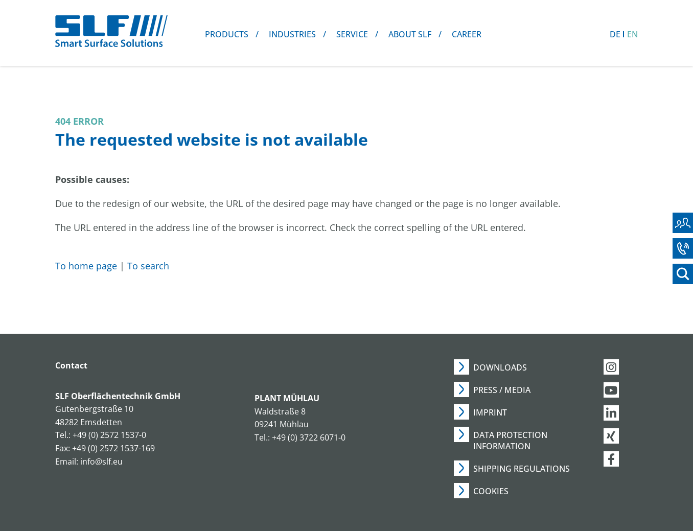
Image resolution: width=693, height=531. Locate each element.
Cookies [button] (491, 491)
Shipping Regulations (521, 468)
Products (226, 34)
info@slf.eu (101, 461)
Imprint (490, 412)
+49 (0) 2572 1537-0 (109, 435)
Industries (292, 34)
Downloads (500, 367)
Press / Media (501, 390)
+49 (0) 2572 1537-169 (113, 448)
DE (615, 34)
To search (148, 266)
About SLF (409, 34)
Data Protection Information (510, 440)
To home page (86, 266)
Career (466, 34)
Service (352, 34)
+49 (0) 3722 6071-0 (308, 437)
